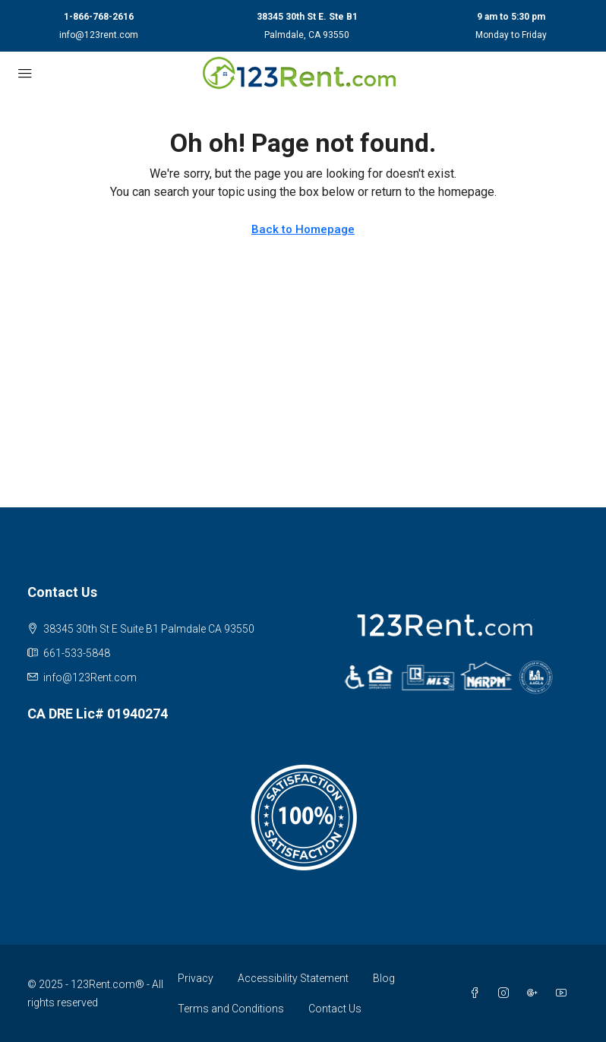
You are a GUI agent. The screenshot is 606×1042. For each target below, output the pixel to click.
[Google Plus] (535, 993)
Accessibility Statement (293, 978)
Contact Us (334, 1009)
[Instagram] (506, 993)
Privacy (195, 978)
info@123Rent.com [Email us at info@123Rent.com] (90, 677)
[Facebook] (477, 993)
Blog (384, 978)
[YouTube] (564, 993)
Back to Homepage (303, 229)
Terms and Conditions (231, 1009)
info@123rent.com (98, 35)
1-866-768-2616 (99, 16)
